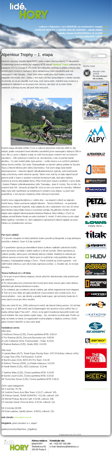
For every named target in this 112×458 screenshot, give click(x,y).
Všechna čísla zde (91, 119)
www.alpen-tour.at (22, 417)
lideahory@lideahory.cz (68, 446)
